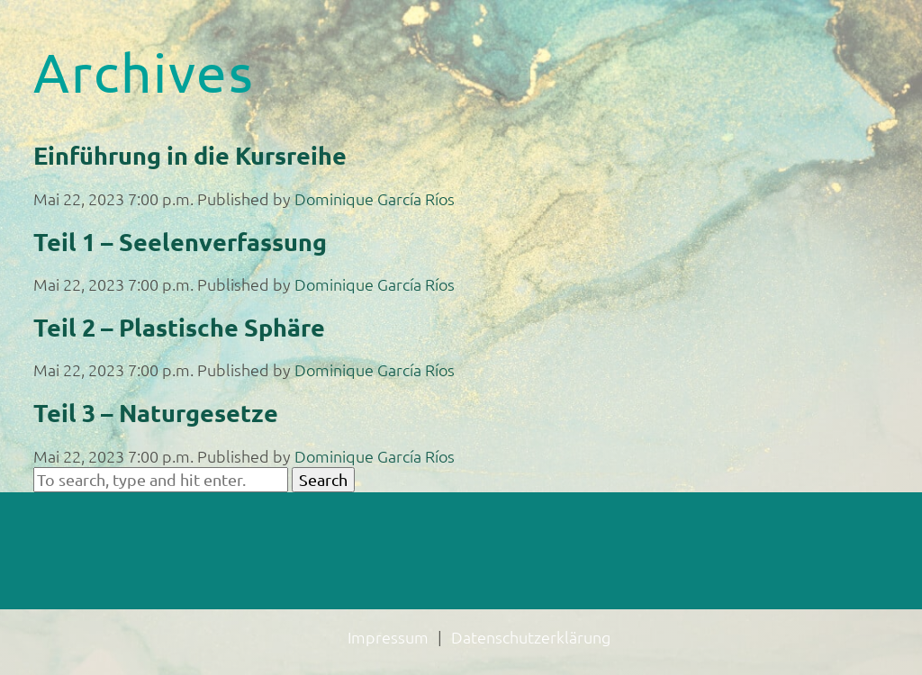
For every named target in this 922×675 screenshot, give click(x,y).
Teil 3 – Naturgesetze (155, 412)
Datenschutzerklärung (530, 636)
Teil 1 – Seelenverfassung (180, 241)
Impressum (388, 636)
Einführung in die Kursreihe (190, 155)
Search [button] (323, 479)
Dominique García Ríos (374, 198)
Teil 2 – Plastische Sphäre (179, 326)
